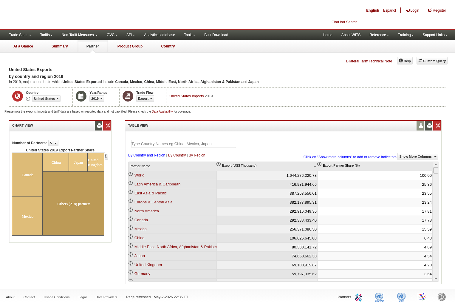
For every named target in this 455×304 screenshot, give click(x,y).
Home (327, 35)
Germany (142, 273)
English (372, 10)
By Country (177, 155)
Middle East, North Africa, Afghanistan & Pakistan (176, 247)
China (139, 238)
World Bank (443, 297)
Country (168, 46)
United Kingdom (148, 264)
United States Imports (186, 96)
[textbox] (183, 144)
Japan (139, 256)
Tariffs (46, 35)
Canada (141, 220)
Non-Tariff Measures (80, 35)
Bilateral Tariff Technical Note (369, 61)
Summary (60, 46)
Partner (92, 46)
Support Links (435, 35)
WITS (59, 15)
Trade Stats (20, 35)
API (130, 35)
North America (146, 211)
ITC (360, 297)
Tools (189, 35)
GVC (112, 35)
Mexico (140, 229)
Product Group (130, 46)
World (139, 175)
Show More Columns (418, 156)
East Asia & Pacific (150, 193)
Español (389, 10)
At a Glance (23, 46)
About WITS (351, 35)
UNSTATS (401, 297)
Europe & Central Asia (153, 202)
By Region (197, 155)
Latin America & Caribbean (157, 184)
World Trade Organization (422, 297)
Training (406, 35)
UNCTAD (380, 297)
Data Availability (163, 111)
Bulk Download (216, 35)
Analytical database (159, 35)
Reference (379, 35)
